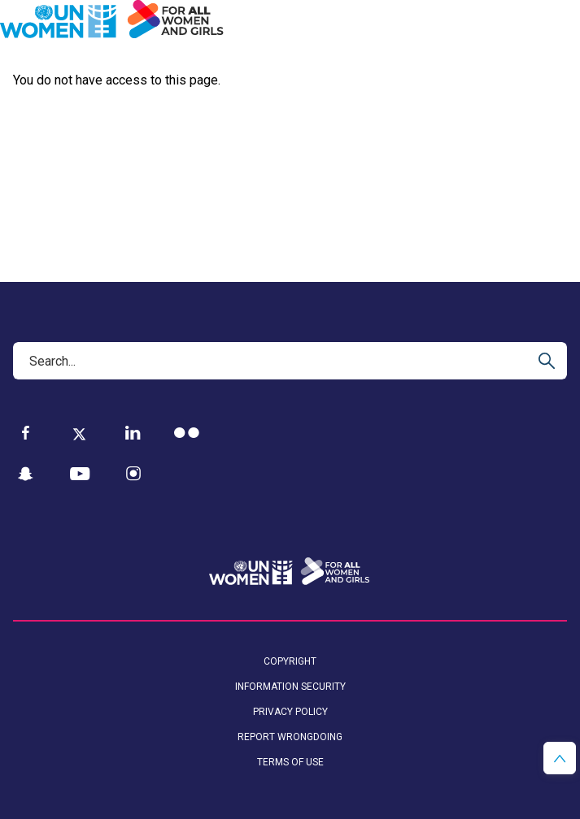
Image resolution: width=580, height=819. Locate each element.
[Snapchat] (25, 474)
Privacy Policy (290, 711)
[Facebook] (25, 432)
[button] (559, 758)
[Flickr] (186, 432)
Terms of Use (290, 762)
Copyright (290, 661)
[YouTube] (79, 474)
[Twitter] (79, 433)
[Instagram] (133, 474)
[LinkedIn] (133, 432)
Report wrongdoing (290, 737)
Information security (290, 686)
